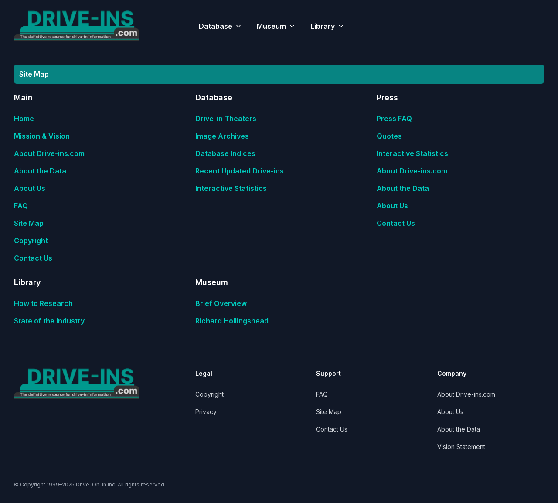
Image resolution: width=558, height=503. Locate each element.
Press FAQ (394, 118)
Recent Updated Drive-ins (239, 171)
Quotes (389, 136)
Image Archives (222, 136)
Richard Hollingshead (232, 320)
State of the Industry (49, 320)
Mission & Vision (42, 136)
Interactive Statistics (231, 188)
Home (24, 118)
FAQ (21, 205)
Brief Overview (221, 303)
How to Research (43, 303)
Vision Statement (461, 446)
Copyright (31, 240)
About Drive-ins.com (49, 153)
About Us (29, 188)
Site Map (29, 223)
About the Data (40, 171)
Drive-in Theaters (225, 118)
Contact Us (33, 258)
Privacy (206, 411)
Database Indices (225, 153)
